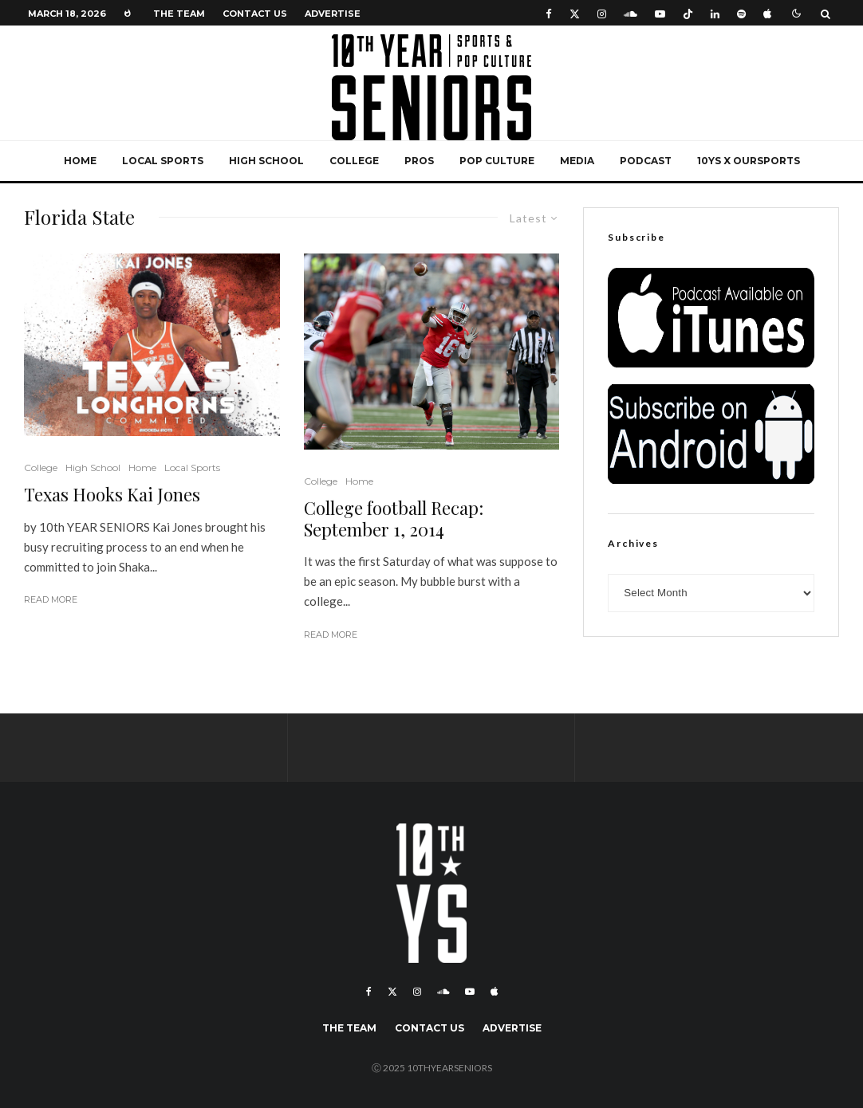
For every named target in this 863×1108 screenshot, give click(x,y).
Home (80, 161)
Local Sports (162, 161)
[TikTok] (688, 13)
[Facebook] (549, 13)
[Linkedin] (715, 13)
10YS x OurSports (748, 161)
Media (577, 161)
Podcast (646, 161)
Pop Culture (496, 161)
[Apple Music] (767, 13)
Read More (50, 599)
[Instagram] (602, 13)
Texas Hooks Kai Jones (112, 494)
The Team (179, 13)
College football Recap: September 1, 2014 (393, 518)
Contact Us (255, 13)
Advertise (333, 13)
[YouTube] (660, 13)
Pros (419, 161)
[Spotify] (741, 13)
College (354, 161)
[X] (575, 13)
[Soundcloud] (630, 13)
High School (266, 161)
